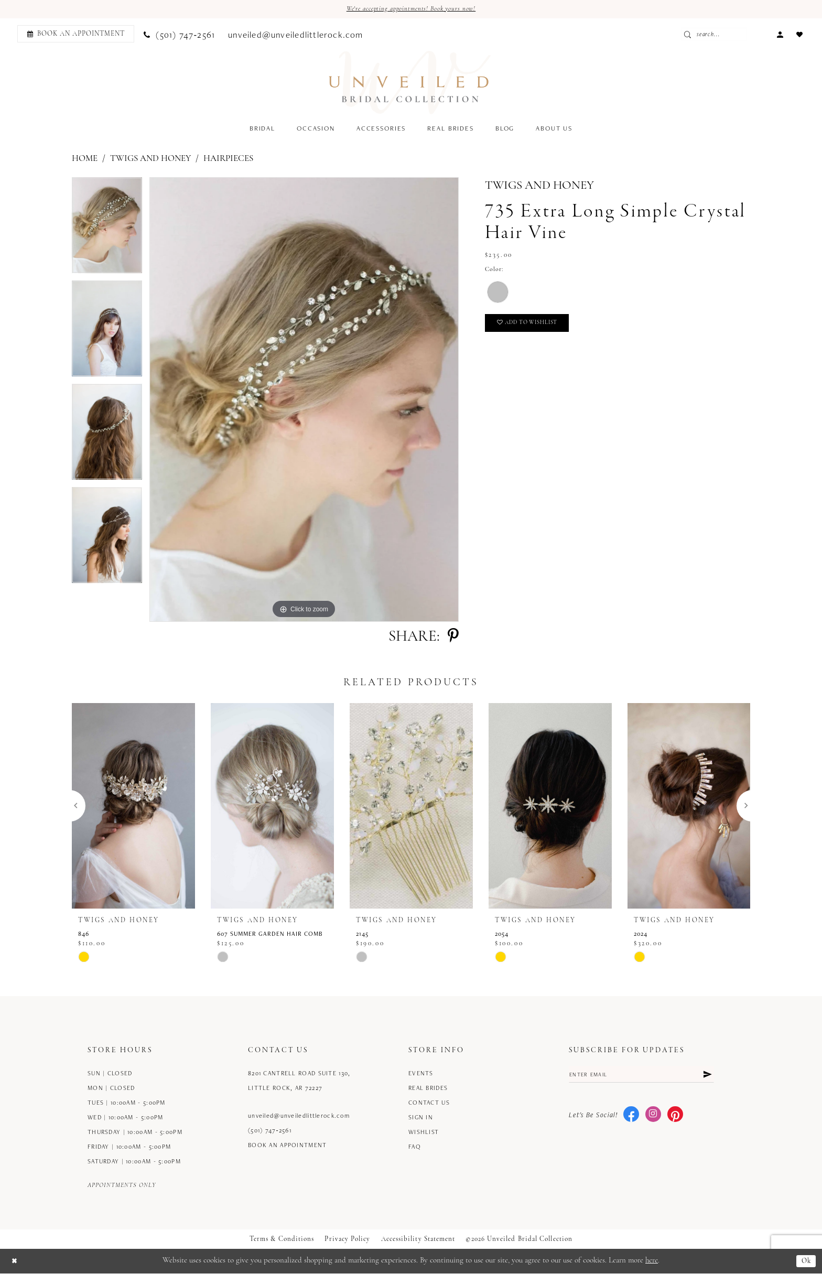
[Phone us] (179, 35)
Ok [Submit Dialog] (805, 1262)
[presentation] (133, 807)
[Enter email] (641, 1076)
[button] (779, 34)
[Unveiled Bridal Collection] (410, 83)
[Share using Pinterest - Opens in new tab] (453, 637)
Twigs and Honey (150, 159)
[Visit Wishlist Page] (799, 34)
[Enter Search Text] (737, 35)
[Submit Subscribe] (706, 1076)
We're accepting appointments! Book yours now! (411, 10)
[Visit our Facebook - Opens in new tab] (631, 1118)
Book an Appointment (287, 1146)
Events (421, 1074)
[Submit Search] (714, 35)
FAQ (414, 1147)
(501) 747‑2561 (269, 1131)
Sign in (420, 1118)
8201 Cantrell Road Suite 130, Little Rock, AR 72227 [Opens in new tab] (299, 1081)
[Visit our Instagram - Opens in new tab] (653, 1118)
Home (85, 159)
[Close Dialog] (15, 1262)
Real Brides (428, 1089)
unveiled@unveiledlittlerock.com (299, 1116)
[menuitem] (74, 35)
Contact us (429, 1103)
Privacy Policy (347, 1240)
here (651, 1262)
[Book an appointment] (75, 35)
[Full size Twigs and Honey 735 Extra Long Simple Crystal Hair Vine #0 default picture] (304, 400)
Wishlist (423, 1133)
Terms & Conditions (282, 1240)
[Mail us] (296, 35)
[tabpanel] (107, 230)
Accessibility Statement (418, 1240)
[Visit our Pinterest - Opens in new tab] (675, 1118)
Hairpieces (228, 159)
